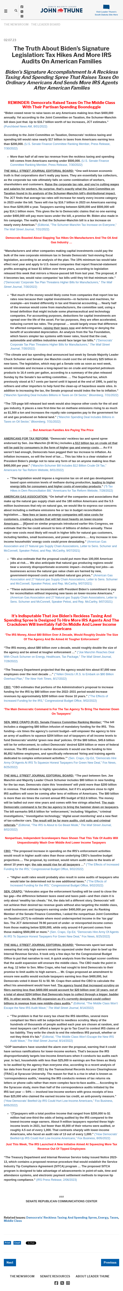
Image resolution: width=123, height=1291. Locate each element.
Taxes (114, 1217)
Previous (110, 1262)
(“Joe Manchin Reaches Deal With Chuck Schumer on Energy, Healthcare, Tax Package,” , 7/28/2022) (59, 657)
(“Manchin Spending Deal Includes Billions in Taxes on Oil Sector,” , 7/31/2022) (61, 395)
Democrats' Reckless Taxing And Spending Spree (61, 1217)
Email (17, 1243)
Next (10, 1262)
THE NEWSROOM (16, 24)
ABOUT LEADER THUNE (92, 1276)
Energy (103, 1217)
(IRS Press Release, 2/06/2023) (56, 1179)
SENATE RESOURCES (55, 1276)
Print (7, 1243)
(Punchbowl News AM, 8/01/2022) (25, 126)
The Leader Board (45, 24)
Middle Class (13, 1220)
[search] (16, 10)
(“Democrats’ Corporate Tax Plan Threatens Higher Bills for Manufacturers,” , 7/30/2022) (61, 344)
